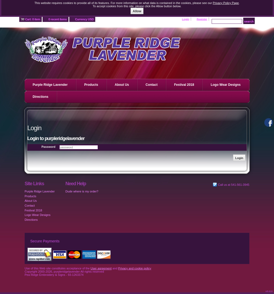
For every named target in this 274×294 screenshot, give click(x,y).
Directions (40, 97)
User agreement (101, 268)
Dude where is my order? (82, 191)
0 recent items (57, 19)
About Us (122, 85)
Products (91, 85)
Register (202, 19)
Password (48, 146)
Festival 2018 (184, 85)
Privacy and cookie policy (134, 268)
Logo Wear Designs (226, 85)
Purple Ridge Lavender (50, 85)
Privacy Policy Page (226, 3)
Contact (152, 85)
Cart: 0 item (32, 19)
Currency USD (84, 19)
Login (185, 19)
